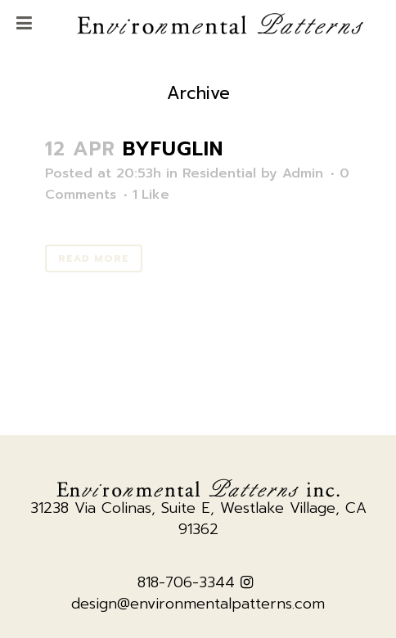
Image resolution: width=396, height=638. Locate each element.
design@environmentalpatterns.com (198, 603)
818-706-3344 (186, 582)
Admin (302, 173)
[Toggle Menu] (24, 24)
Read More (93, 258)
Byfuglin (173, 149)
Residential (219, 173)
